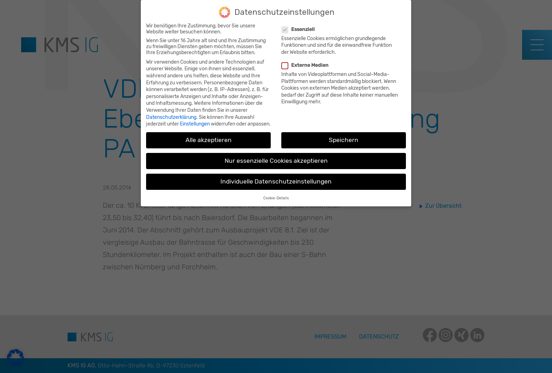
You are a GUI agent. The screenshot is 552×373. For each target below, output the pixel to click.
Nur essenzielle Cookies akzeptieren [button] (276, 157)
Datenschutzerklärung (171, 114)
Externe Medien (306, 62)
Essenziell (299, 26)
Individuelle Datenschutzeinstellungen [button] (276, 178)
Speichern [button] (343, 136)
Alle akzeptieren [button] (209, 136)
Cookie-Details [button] (276, 194)
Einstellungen (195, 120)
